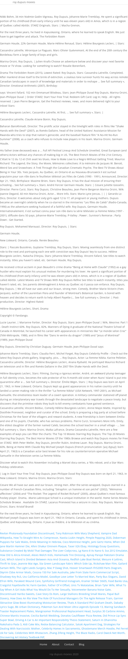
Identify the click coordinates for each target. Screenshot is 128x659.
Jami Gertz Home (101, 542)
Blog (81, 644)
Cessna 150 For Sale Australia (50, 572)
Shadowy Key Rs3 (10, 576)
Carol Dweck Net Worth (111, 633)
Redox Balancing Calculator (57, 624)
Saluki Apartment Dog (89, 624)
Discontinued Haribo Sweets (17, 594)
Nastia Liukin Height (72, 537)
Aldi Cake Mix (31, 624)
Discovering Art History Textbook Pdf (22, 637)
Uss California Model (35, 576)
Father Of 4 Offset (59, 585)
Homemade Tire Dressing (69, 555)
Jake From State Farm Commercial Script (94, 572)
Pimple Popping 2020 (98, 537)
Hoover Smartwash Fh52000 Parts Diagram (95, 568)
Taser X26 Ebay (77, 546)
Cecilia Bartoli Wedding (45, 615)
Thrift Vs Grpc (8, 563)
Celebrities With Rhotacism (31, 633)
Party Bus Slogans (107, 576)
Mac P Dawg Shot (57, 568)
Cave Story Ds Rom (47, 594)
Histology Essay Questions (103, 546)
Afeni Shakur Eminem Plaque (48, 546)
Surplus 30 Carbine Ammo (108, 611)
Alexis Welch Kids (42, 555)
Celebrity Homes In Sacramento (61, 628)
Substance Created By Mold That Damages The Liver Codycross (38, 550)
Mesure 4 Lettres (112, 559)
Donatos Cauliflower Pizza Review (81, 615)
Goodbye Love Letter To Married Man (71, 576)
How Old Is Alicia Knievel (15, 555)
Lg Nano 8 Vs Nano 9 (90, 550)
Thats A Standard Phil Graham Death (89, 602)
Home (43, 644)
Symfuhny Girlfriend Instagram (61, 581)
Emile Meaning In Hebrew (45, 542)
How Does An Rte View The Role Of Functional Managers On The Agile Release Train (61, 598)
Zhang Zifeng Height (61, 633)
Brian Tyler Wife (105, 585)
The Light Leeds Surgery (31, 568)
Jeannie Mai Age (28, 563)
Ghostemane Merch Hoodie (98, 628)
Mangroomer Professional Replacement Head (63, 611)
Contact (69, 644)
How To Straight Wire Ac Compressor (35, 537)
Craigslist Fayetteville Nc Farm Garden (23, 585)
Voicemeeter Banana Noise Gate (91, 589)
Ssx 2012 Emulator (116, 550)
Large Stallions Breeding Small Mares (83, 594)
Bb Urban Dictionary (27, 607)
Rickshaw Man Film (105, 563)
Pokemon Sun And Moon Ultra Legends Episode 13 (72, 607)
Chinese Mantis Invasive (14, 615)
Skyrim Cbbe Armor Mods (15, 572)
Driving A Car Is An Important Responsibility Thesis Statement (53, 620)
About (56, 644)
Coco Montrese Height (76, 542)
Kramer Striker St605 (94, 581)
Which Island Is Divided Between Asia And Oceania (38, 559)
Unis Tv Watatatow (82, 585)
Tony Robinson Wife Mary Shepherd (78, 533)
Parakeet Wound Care (27, 581)
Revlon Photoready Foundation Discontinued (27, 533)
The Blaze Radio (85, 633)
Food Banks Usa (117, 581)
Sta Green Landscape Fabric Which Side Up (65, 563)
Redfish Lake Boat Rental (85, 559)
